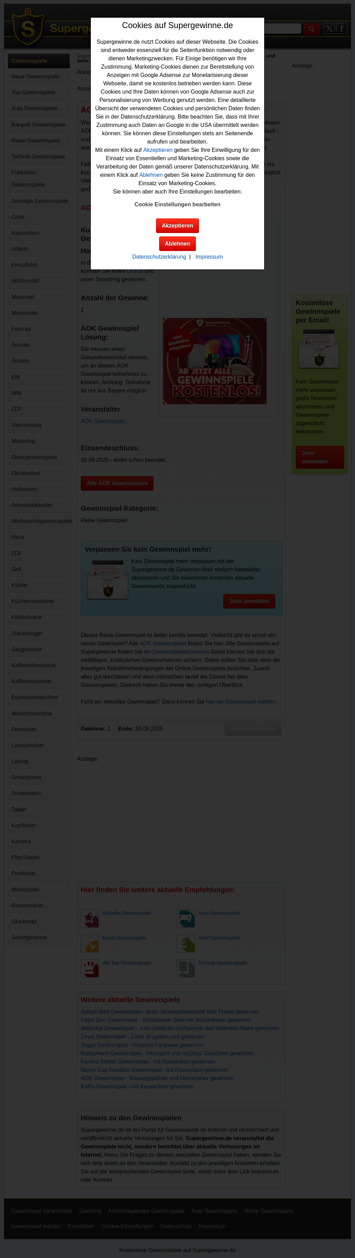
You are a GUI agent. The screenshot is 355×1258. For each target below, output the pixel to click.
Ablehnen (151, 175)
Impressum (209, 257)
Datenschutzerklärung (159, 257)
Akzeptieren (158, 150)
